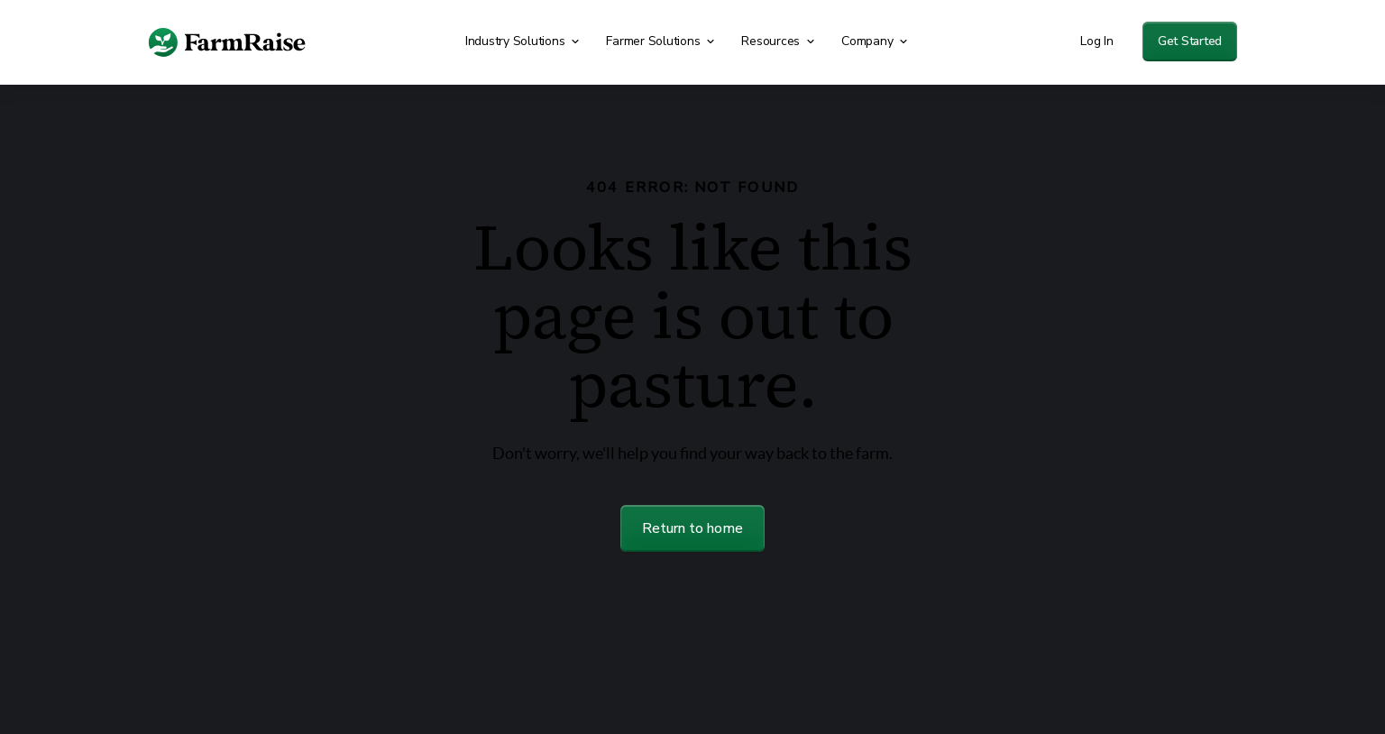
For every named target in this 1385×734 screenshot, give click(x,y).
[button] (525, 41)
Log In (1097, 41)
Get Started (1190, 41)
